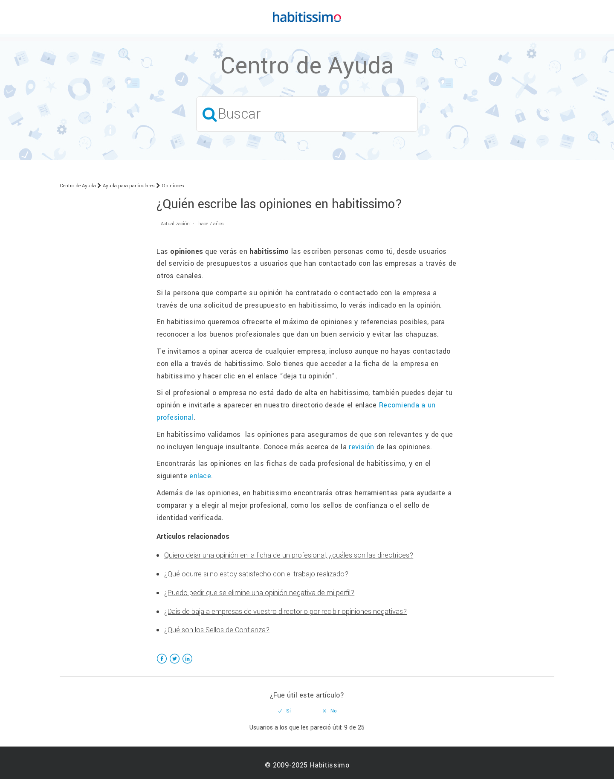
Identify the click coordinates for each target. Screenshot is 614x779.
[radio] (285, 711)
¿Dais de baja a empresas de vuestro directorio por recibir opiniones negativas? (285, 611)
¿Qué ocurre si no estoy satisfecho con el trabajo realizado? (256, 574)
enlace (200, 476)
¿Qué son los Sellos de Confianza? (216, 630)
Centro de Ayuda (78, 185)
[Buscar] (307, 114)
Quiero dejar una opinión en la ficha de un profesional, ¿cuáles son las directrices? (288, 555)
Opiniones (173, 185)
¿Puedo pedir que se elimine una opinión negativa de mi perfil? (259, 593)
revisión (361, 447)
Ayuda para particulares (129, 185)
